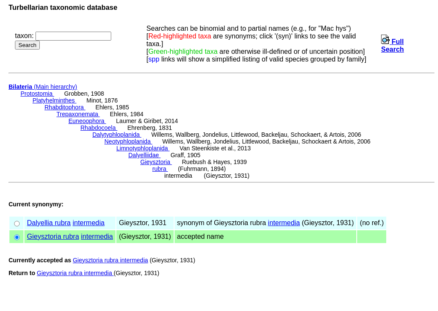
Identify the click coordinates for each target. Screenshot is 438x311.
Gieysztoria (156, 161)
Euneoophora (87, 120)
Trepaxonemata (78, 114)
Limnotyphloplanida (143, 148)
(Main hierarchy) (43, 86)
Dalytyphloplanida (116, 134)
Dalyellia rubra (49, 222)
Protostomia (37, 93)
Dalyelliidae (144, 155)
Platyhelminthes (55, 100)
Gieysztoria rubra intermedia (110, 260)
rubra (160, 168)
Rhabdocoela (98, 127)
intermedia (89, 222)
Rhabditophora (65, 107)
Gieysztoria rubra (53, 236)
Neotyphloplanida (128, 141)
